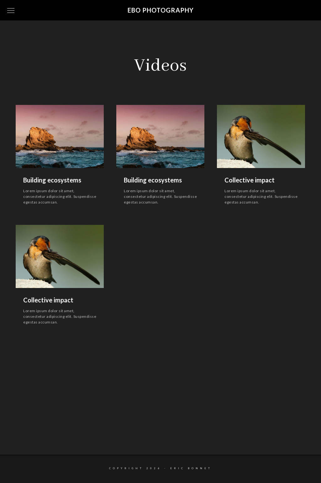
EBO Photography (161, 10)
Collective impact (249, 180)
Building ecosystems (52, 180)
